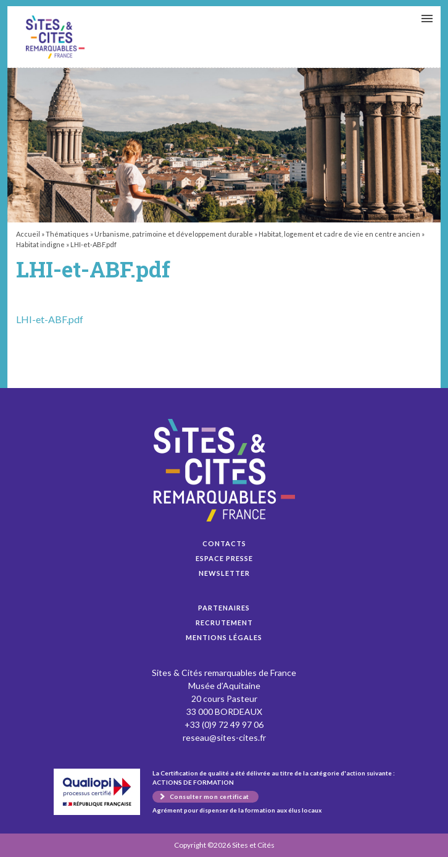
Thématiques (67, 234)
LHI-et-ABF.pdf (55, 37)
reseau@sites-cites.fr (224, 737)
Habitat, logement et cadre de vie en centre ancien (339, 234)
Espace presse (224, 558)
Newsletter (224, 573)
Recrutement (224, 622)
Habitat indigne (40, 244)
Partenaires (224, 608)
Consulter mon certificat (209, 796)
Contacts (224, 543)
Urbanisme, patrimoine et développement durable (173, 234)
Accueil (28, 234)
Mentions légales (224, 637)
